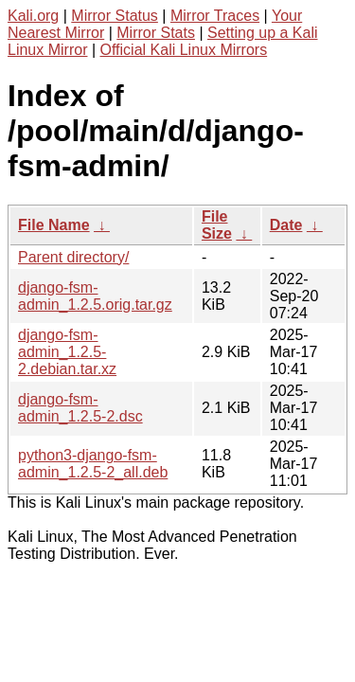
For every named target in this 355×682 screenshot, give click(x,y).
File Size (217, 225)
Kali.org (33, 16)
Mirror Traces (214, 16)
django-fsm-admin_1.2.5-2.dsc (80, 407)
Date (286, 225)
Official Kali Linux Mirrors (184, 50)
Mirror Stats (155, 33)
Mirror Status (114, 16)
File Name (54, 225)
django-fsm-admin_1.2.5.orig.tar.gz (95, 296)
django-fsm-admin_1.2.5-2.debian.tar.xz (67, 352)
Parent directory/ (73, 257)
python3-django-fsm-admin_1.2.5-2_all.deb (93, 463)
